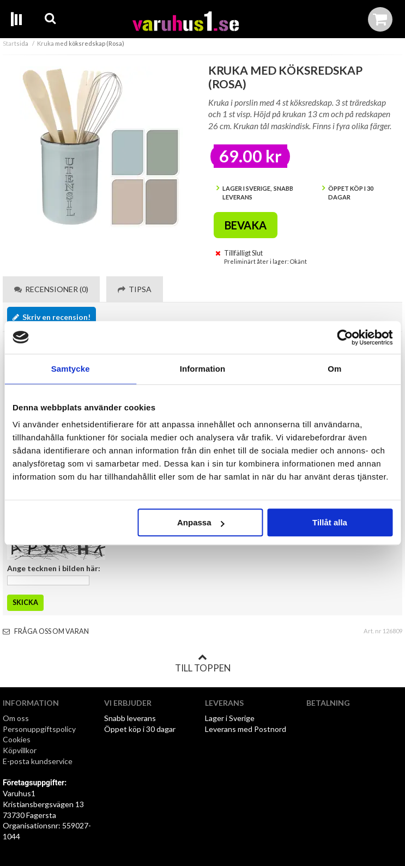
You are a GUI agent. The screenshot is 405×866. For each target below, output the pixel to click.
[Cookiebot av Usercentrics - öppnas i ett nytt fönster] (344, 337)
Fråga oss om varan (46, 631)
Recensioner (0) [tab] (51, 289)
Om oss (16, 718)
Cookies (17, 739)
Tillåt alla (329, 522)
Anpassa (201, 522)
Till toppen (203, 663)
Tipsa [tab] (135, 289)
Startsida (15, 43)
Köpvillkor (20, 750)
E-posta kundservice (38, 761)
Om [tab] (334, 368)
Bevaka (246, 225)
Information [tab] (203, 368)
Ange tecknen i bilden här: (53, 568)
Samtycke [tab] (70, 368)
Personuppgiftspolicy (39, 729)
